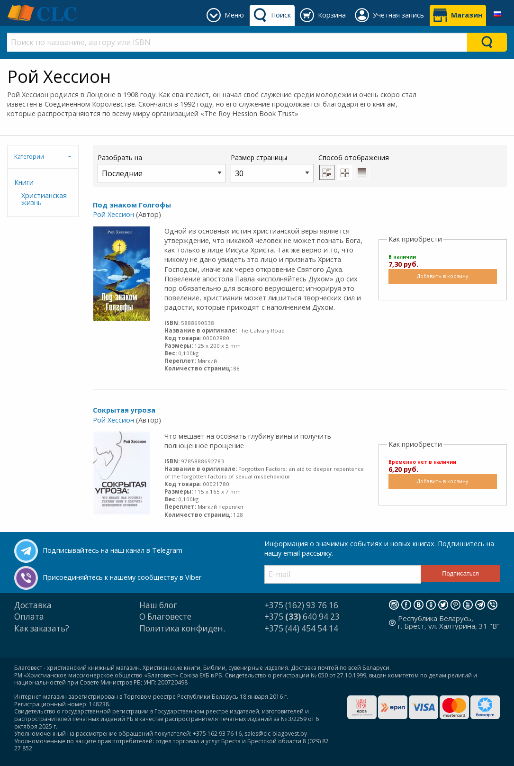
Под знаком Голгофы (132, 204)
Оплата (29, 616)
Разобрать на (162, 167)
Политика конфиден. (182, 628)
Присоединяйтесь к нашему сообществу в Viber (122, 577)
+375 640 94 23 (302, 616)
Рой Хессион (113, 214)
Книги (24, 182)
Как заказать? (41, 628)
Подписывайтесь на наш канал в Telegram (112, 550)
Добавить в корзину (442, 275)
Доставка (33, 605)
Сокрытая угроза (124, 410)
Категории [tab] (29, 157)
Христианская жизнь (44, 199)
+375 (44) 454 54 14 (301, 628)
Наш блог (158, 605)
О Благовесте (165, 616)
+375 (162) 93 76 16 (301, 605)
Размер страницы (272, 167)
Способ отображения (353, 166)
